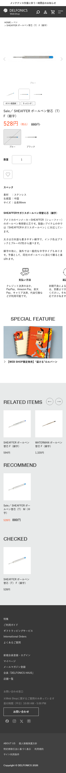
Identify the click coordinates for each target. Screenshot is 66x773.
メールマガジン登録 (15, 667)
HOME (7, 22)
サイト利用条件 (11, 754)
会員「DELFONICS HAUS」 (19, 673)
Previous (4, 59)
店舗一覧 (8, 679)
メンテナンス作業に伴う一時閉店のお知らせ (33, 3)
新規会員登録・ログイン (17, 655)
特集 (6, 619)
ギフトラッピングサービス (18, 631)
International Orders (15, 636)
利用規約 (39, 749)
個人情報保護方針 (28, 743)
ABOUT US (9, 743)
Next (61, 59)
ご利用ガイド (11, 625)
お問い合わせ (21, 711)
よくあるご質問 (12, 642)
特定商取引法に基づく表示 (17, 749)
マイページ (10, 661)
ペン (15, 22)
